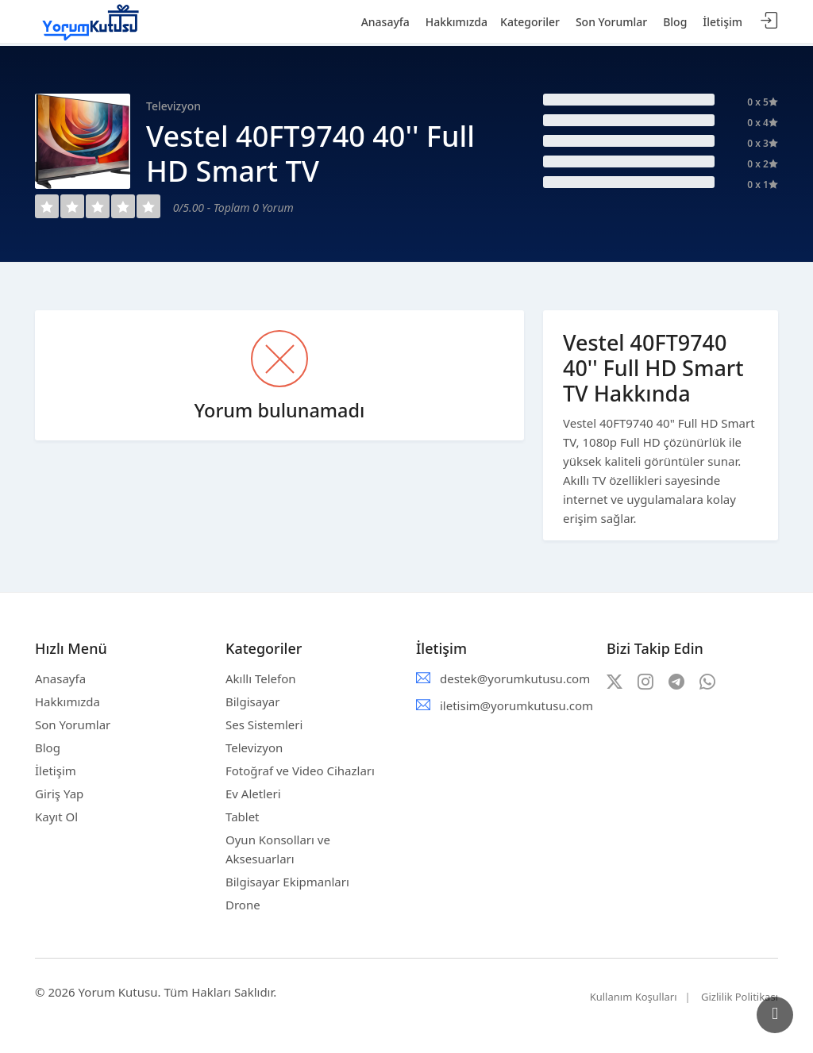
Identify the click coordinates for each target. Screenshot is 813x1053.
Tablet (242, 816)
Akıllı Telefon (260, 678)
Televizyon (254, 747)
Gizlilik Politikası (739, 997)
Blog (47, 747)
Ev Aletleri (253, 793)
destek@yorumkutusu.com (515, 678)
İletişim (55, 770)
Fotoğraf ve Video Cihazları (300, 770)
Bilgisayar (252, 701)
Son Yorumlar (72, 724)
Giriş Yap (59, 793)
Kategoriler (530, 21)
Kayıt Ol (56, 816)
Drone (242, 905)
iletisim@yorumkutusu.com (516, 705)
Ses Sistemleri (263, 724)
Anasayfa (60, 678)
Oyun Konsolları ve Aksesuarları (277, 849)
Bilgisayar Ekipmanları (287, 882)
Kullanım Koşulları (633, 997)
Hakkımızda (67, 701)
